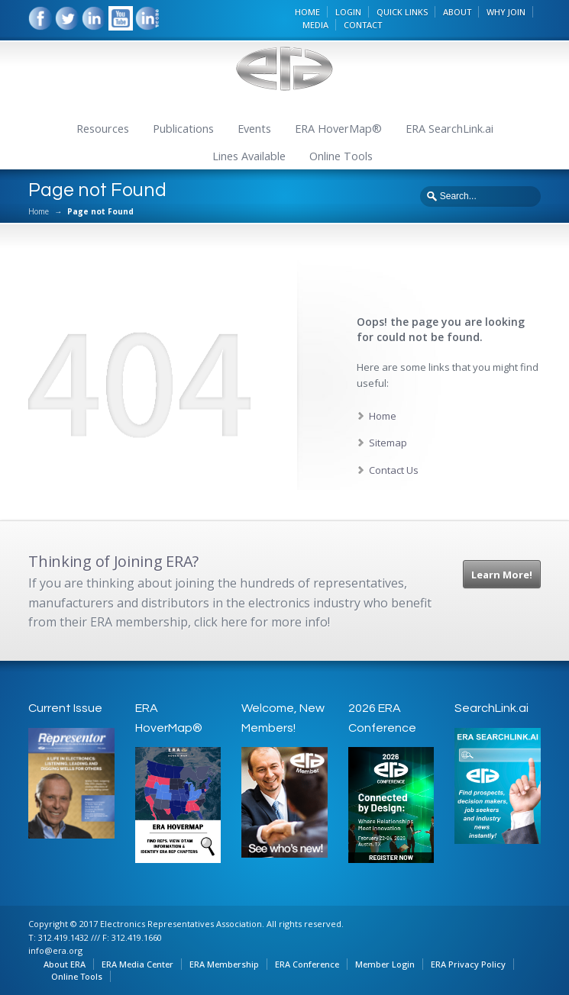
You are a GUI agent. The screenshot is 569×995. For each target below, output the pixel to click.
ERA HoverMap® (338, 128)
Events (254, 128)
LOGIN (348, 12)
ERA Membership (224, 964)
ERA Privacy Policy (468, 964)
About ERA (65, 964)
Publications (183, 128)
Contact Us (394, 470)
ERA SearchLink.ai (449, 128)
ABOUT (457, 12)
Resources (102, 128)
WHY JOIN (506, 12)
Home (38, 211)
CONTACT (363, 25)
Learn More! (501, 574)
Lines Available (249, 156)
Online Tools (341, 156)
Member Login (385, 964)
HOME (307, 12)
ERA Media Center (137, 964)
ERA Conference (307, 964)
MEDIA (315, 25)
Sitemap (388, 442)
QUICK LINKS (402, 12)
